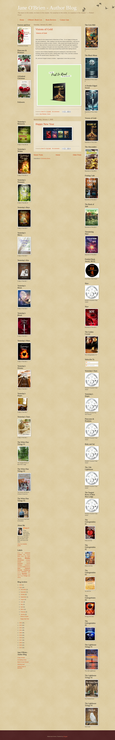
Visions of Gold (44, 29)
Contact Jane (64, 20)
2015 (20, 645)
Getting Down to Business (22, 667)
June (22, 602)
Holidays (20, 565)
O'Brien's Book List (35, 20)
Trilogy (25, 575)
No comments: (56, 111)
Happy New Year (45, 124)
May (22, 604)
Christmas (21, 560)
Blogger (65, 736)
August (23, 599)
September (24, 597)
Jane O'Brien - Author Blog (47, 8)
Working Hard (21, 664)
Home (22, 20)
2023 (20, 625)
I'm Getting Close (22, 659)
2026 (20, 585)
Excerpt (28, 561)
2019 (20, 635)
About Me (20, 552)
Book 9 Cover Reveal (23, 662)
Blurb (19, 556)
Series (48, 114)
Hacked (28, 563)
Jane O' (27, 528)
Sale (29, 572)
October (23, 594)
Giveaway (20, 563)
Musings (28, 566)
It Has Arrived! (21, 657)
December (23, 589)
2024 (20, 622)
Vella (29, 575)
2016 (20, 642)
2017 (20, 640)
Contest (28, 560)
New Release (43, 114)
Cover (19, 561)
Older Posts (77, 155)
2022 (20, 627)
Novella (20, 570)
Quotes (19, 571)
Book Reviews (51, 20)
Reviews (24, 572)
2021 (20, 630)
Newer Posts (38, 155)
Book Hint (24, 556)
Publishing (27, 570)
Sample (19, 574)
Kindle (24, 566)
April (22, 607)
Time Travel (20, 575)
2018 (20, 637)
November (23, 592)
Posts (88, 362)
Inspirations (27, 565)
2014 (20, 647)
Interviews (20, 566)
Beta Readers (26, 554)
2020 (20, 632)
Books (27, 558)
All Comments (90, 365)
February (23, 612)
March (22, 609)
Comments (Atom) (45, 158)
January (23, 614)
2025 (20, 587)
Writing (19, 577)
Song (29, 574)
